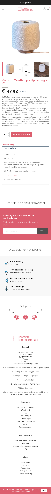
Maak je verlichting (25, 474)
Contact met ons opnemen (25, 421)
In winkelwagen (21, 135)
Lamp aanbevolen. (11, 175)
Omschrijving (8, 145)
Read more (25, 492)
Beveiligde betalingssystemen (25, 440)
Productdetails (10, 148)
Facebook (16, 317)
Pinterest (25, 317)
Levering (25, 443)
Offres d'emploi (25, 416)
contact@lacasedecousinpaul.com (25, 363)
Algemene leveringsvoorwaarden (25, 446)
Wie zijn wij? (25, 410)
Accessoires (25, 468)
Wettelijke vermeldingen (25, 407)
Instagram (34, 317)
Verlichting (25, 465)
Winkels (25, 424)
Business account (25, 427)
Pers (25, 413)
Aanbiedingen (26, 418)
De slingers (25, 462)
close (44, 491)
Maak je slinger (25, 471)
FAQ (25, 449)
